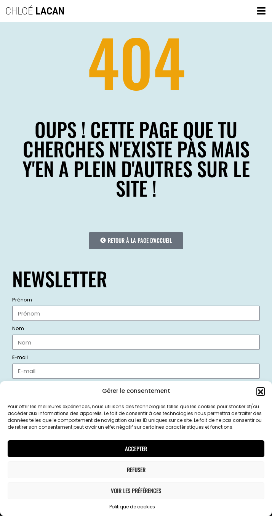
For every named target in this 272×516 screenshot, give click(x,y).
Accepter (136, 448)
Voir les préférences (136, 490)
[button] (260, 391)
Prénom (22, 300)
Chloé (35, 11)
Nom (18, 328)
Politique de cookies (132, 506)
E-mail (20, 357)
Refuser (136, 469)
